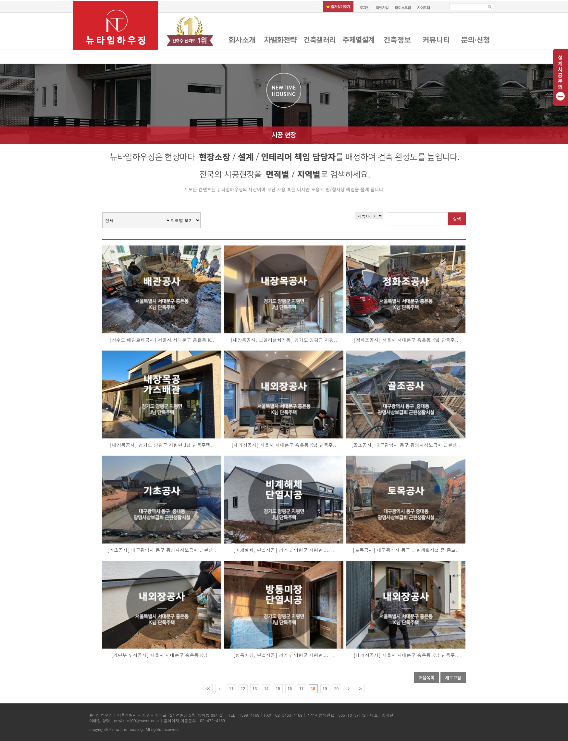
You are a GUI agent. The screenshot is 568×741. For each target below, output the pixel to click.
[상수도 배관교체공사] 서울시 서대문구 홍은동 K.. (161, 340)
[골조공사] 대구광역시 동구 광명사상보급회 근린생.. (406, 445)
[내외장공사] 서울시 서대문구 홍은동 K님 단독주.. (283, 445)
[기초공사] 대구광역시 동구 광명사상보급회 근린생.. (161, 550)
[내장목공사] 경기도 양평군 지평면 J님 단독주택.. (162, 445)
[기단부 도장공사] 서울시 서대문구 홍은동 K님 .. (162, 655)
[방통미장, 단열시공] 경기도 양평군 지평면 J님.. (284, 655)
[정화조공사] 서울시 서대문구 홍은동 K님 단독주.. (405, 340)
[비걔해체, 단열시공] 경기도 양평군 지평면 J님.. (284, 550)
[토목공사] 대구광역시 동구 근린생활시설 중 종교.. (406, 550)
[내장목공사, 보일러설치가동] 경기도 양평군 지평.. (283, 340)
